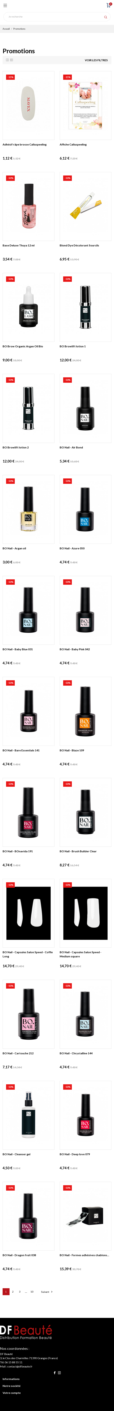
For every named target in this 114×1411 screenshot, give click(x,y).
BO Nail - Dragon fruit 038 (19, 1255)
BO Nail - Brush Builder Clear (78, 851)
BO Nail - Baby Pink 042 (75, 649)
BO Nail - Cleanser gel (16, 1154)
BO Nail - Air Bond (71, 447)
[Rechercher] (57, 16)
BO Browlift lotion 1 (73, 346)
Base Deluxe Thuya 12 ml (19, 245)
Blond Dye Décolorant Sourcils (79, 245)
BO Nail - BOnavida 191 (18, 851)
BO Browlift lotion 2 (16, 447)
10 (32, 1291)
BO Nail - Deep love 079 (75, 1154)
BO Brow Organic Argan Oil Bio (23, 346)
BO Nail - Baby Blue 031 (18, 649)
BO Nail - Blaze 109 (72, 750)
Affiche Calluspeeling (73, 144)
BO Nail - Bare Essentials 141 (21, 750)
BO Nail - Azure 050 (72, 548)
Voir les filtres (96, 60)
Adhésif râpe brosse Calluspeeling (25, 144)
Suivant (47, 1291)
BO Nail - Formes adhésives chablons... (84, 1255)
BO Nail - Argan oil (14, 548)
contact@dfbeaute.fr (19, 1366)
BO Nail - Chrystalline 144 (76, 1053)
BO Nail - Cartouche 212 (18, 1053)
